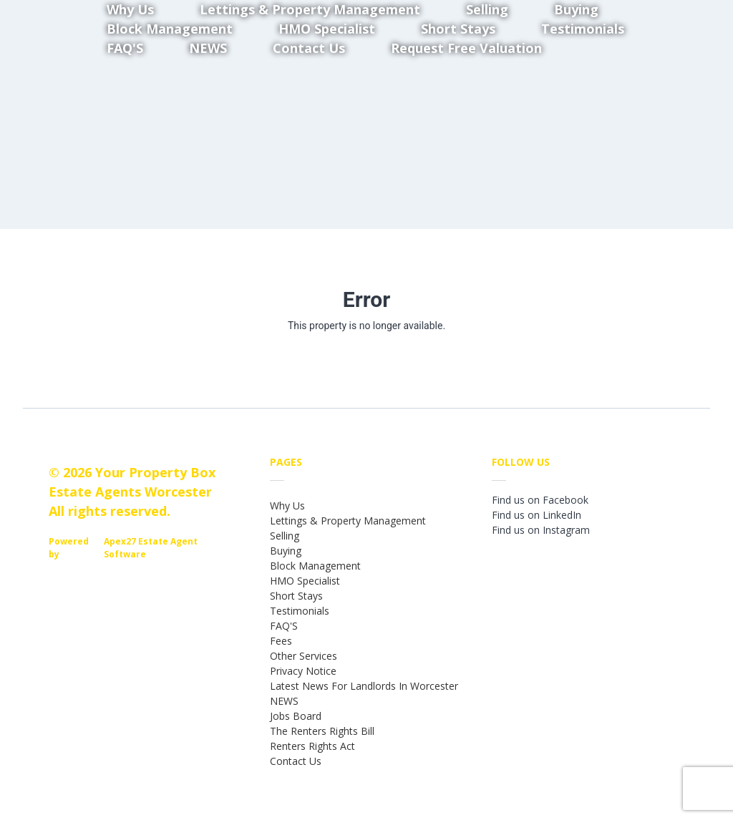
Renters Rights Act (312, 746)
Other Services (303, 656)
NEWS (208, 48)
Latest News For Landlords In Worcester (364, 686)
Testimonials (582, 28)
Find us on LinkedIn (536, 515)
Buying (285, 550)
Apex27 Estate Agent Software (151, 547)
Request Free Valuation (466, 48)
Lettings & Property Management (348, 520)
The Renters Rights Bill (322, 731)
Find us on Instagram (541, 530)
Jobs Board (295, 716)
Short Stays (296, 595)
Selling (284, 535)
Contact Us (309, 48)
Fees (281, 641)
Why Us (287, 505)
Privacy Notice (303, 671)
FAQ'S (125, 48)
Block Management (315, 565)
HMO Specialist (305, 580)
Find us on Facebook (540, 500)
